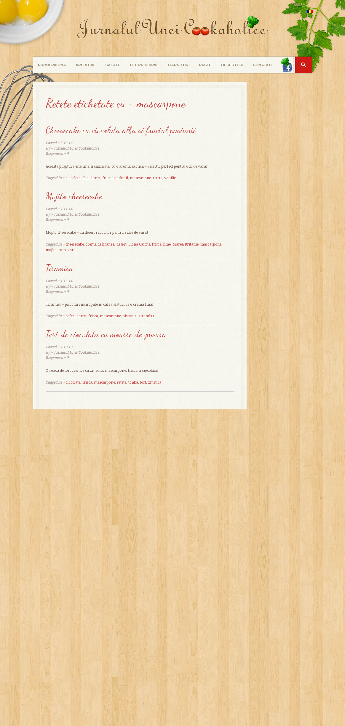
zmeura (154, 382)
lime (167, 244)
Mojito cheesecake (74, 196)
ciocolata (73, 382)
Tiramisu (59, 268)
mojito (51, 250)
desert (95, 178)
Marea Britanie (185, 244)
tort (143, 382)
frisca (157, 244)
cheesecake (75, 244)
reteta (157, 178)
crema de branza (100, 244)
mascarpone (140, 178)
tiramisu (146, 316)
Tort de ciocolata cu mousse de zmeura (106, 334)
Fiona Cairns (139, 244)
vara (72, 250)
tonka (133, 382)
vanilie (170, 178)
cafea (70, 316)
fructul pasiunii (115, 178)
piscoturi (130, 316)
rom (62, 250)
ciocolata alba (77, 178)
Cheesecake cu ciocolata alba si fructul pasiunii (121, 130)
